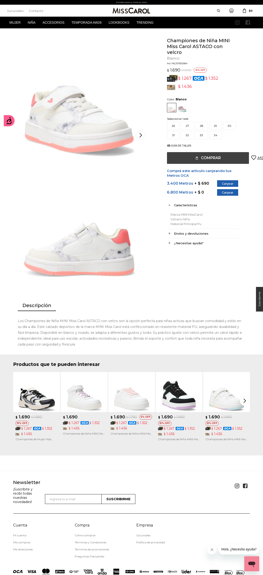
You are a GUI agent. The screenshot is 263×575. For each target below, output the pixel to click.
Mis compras (21, 509)
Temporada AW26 (86, 22)
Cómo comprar (85, 502)
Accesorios (53, 22)
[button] (245, 367)
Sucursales (15, 11)
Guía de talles (176, 145)
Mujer (15, 22)
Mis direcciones (23, 516)
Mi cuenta (19, 502)
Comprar (206, 158)
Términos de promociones (92, 516)
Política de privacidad (150, 509)
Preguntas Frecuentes (89, 523)
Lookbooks (119, 22)
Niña (31, 22)
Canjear (223, 183)
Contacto (36, 11)
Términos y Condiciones (90, 509)
